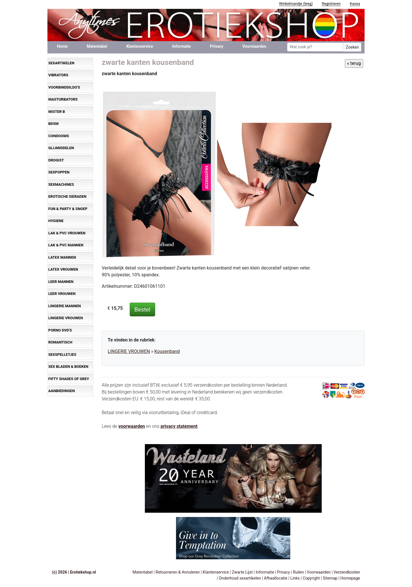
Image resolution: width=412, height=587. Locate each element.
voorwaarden (131, 426)
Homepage (350, 578)
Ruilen (298, 572)
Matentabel (97, 46)
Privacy (216, 46)
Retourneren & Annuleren (178, 572)
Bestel (142, 309)
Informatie (181, 46)
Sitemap (330, 578)
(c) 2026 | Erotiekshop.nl (74, 572)
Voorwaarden (254, 46)
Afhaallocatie (275, 578)
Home (62, 46)
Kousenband (167, 351)
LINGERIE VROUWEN (129, 351)
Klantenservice (139, 46)
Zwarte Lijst (242, 572)
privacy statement (179, 426)
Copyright (311, 578)
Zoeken (352, 47)
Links (295, 578)
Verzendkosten (346, 572)
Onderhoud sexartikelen (240, 578)
